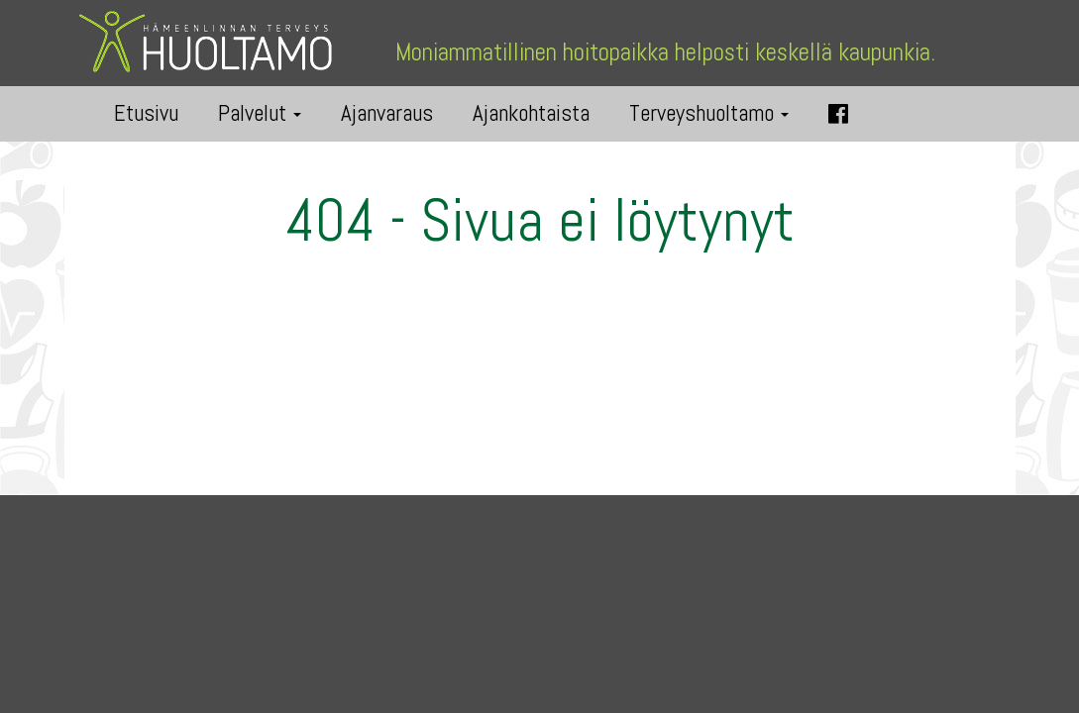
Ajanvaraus (387, 113)
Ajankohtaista (531, 113)
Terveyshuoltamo (709, 113)
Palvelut (259, 113)
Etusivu (146, 113)
